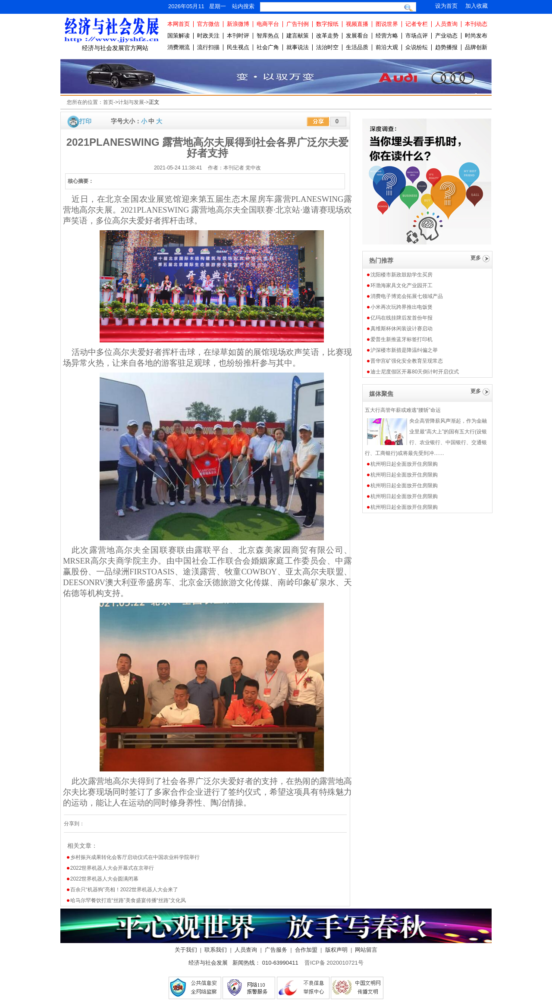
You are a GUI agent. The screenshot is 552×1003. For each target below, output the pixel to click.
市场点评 (416, 35)
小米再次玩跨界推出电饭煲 (401, 307)
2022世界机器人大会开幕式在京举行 (112, 868)
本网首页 (178, 24)
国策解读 (178, 35)
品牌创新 (476, 47)
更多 (475, 258)
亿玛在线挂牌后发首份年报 (401, 318)
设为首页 (446, 6)
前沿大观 (387, 47)
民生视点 (238, 47)
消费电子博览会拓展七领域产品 (406, 296)
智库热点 (268, 35)
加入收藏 (476, 6)
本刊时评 (238, 35)
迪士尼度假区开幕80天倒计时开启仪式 (414, 372)
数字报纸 (327, 24)
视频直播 (357, 24)
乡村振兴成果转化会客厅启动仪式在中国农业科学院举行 (135, 857)
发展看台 (357, 35)
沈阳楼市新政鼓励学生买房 (401, 275)
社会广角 (268, 47)
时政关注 (208, 35)
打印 (85, 121)
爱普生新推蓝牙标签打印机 (401, 339)
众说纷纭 (416, 47)
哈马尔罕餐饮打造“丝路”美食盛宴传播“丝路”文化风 (128, 900)
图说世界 (387, 24)
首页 (108, 102)
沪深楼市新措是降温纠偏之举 (404, 350)
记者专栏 (416, 24)
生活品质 (357, 47)
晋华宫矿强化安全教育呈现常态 (406, 361)
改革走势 (327, 35)
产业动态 (446, 35)
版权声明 (336, 950)
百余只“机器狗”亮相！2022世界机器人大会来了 (124, 890)
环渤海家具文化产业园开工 (401, 285)
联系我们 (215, 950)
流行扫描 (208, 47)
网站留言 (366, 950)
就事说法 (297, 47)
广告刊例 (297, 24)
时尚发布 (476, 35)
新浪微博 (238, 24)
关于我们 (186, 950)
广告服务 (276, 950)
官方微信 (208, 24)
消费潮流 (178, 47)
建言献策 (297, 35)
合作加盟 (306, 950)
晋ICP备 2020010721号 (334, 962)
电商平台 (268, 24)
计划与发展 (131, 102)
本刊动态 (476, 24)
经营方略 (387, 35)
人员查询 (446, 24)
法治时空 (327, 47)
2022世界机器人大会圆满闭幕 (104, 879)
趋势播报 (446, 47)
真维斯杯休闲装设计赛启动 (401, 329)
